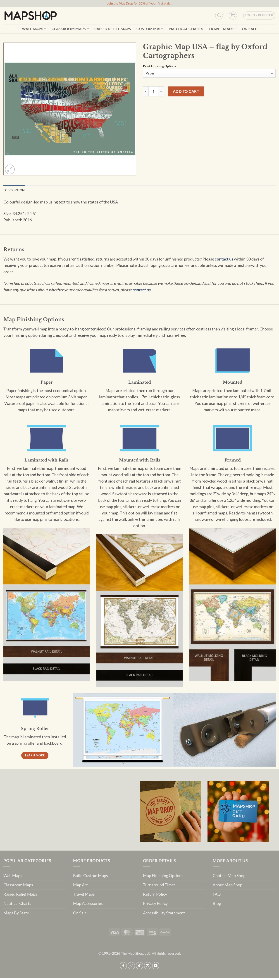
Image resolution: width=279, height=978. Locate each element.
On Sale (249, 29)
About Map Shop (227, 884)
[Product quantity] (153, 91)
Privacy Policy (155, 903)
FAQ (217, 894)
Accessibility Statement (164, 913)
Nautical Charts (186, 29)
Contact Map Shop (229, 875)
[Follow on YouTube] (156, 965)
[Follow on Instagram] (131, 965)
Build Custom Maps (90, 875)
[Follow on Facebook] (123, 965)
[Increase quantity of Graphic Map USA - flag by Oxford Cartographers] (161, 91)
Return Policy (155, 894)
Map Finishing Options (163, 875)
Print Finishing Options (159, 66)
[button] (233, 15)
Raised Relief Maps (112, 29)
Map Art (80, 884)
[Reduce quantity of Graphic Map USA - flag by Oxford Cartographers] (145, 91)
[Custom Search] (219, 15)
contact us (224, 259)
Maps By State (16, 913)
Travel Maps (222, 28)
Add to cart (186, 91)
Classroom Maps (70, 28)
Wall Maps (34, 28)
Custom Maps (150, 29)
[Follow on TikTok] (139, 965)
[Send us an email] (147, 965)
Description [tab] (14, 190)
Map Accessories (88, 903)
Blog (217, 903)
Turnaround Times (159, 884)
